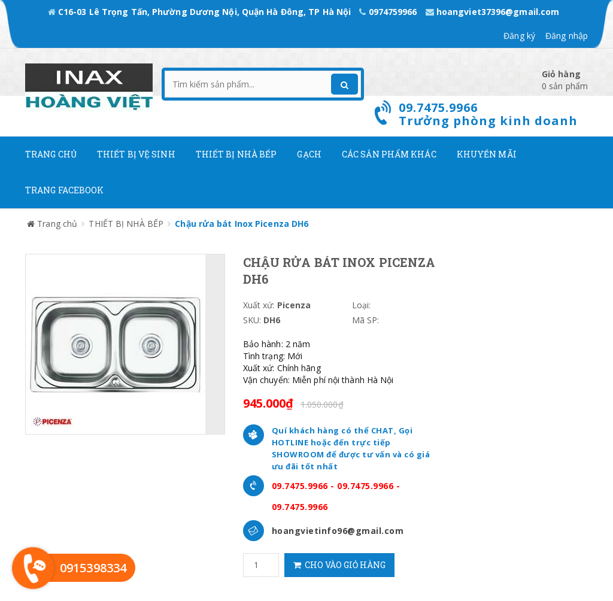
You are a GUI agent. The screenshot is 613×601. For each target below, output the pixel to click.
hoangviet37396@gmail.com (493, 11)
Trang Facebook (64, 190)
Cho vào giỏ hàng (339, 564)
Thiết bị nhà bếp (236, 154)
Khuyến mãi (487, 154)
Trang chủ (51, 154)
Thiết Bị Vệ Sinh (136, 154)
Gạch (309, 154)
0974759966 (389, 11)
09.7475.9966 (300, 485)
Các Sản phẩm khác (389, 154)
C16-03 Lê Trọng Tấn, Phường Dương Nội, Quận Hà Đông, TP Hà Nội (201, 11)
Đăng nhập (566, 35)
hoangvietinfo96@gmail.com (338, 530)
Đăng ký (519, 35)
